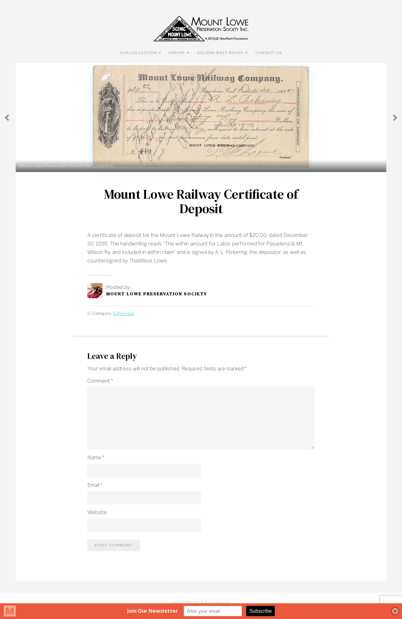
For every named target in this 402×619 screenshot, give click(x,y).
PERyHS (177, 53)
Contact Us (268, 53)
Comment (100, 381)
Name (95, 457)
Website (97, 512)
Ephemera (123, 313)
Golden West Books (220, 53)
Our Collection (138, 53)
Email (94, 485)
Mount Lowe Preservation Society (156, 294)
